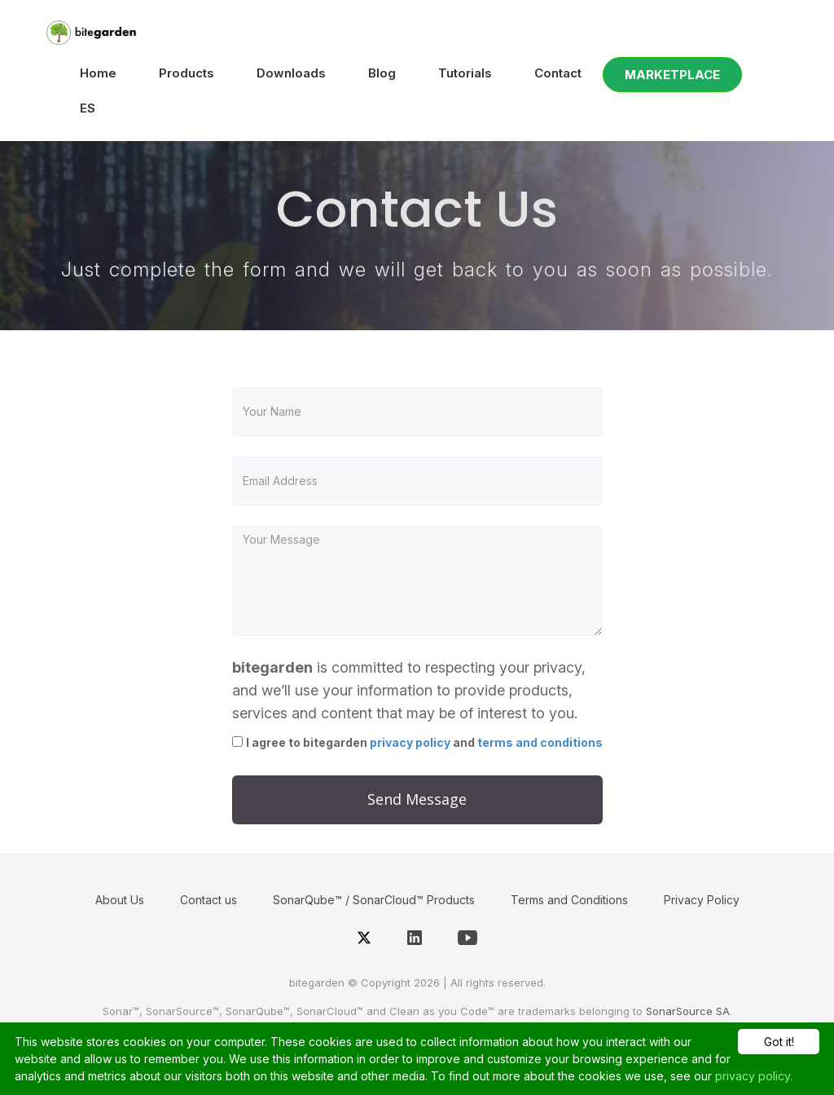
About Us (119, 900)
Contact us (208, 900)
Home (98, 73)
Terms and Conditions (569, 900)
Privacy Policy (702, 900)
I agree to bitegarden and (424, 742)
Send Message (417, 799)
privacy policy (410, 742)
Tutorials (465, 73)
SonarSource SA (688, 1011)
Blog (382, 73)
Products (186, 73)
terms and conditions (540, 742)
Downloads (291, 73)
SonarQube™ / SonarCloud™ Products (374, 900)
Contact (558, 73)
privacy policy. (753, 1076)
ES (87, 108)
